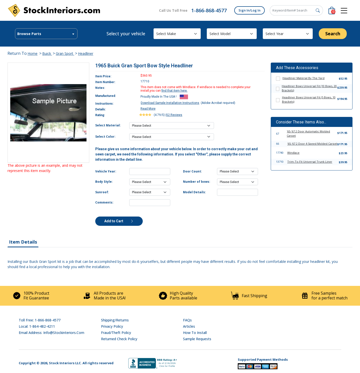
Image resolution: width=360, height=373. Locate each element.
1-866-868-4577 (209, 10)
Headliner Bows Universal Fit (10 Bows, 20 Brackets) (309, 88)
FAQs (187, 320)
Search (332, 34)
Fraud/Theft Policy (116, 332)
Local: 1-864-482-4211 (37, 326)
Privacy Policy (112, 326)
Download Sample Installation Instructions (170, 103)
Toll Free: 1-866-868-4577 (39, 320)
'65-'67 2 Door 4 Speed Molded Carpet (312, 143)
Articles (189, 326)
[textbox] (46, 33)
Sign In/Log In (249, 10)
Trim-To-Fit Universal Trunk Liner (309, 161)
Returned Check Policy (119, 338)
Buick (47, 53)
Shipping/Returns (115, 320)
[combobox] (46, 33)
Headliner (85, 53)
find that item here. (175, 90)
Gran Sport (65, 53)
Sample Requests (197, 338)
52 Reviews (174, 115)
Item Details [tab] (23, 242)
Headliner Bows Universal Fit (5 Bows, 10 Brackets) (309, 99)
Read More (148, 108)
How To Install (195, 332)
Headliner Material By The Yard (303, 78)
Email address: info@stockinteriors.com (51, 332)
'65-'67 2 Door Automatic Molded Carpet (308, 133)
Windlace (293, 152)
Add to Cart (119, 221)
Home (33, 53)
